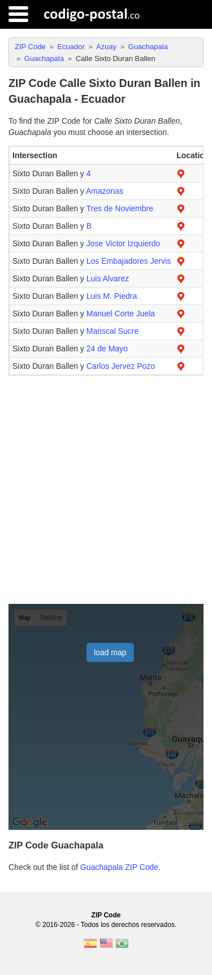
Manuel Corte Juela (120, 313)
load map (110, 652)
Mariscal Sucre (112, 331)
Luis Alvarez (107, 278)
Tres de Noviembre (119, 208)
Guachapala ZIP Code (119, 867)
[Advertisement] (106, 490)
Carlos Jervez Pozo (120, 366)
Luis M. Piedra (111, 296)
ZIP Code (106, 915)
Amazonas (104, 190)
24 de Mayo (107, 348)
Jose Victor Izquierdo (123, 243)
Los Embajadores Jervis (128, 260)
